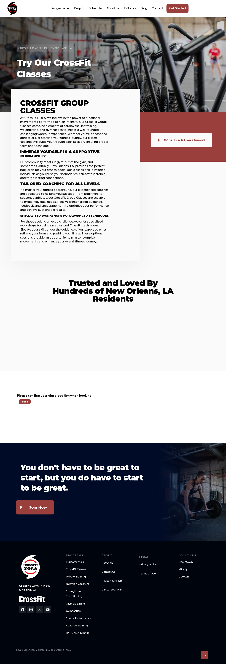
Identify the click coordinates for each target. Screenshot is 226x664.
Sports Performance (78, 618)
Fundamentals (75, 562)
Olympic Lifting (75, 603)
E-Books (130, 8)
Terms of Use (147, 573)
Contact (157, 8)
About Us (107, 562)
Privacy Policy (148, 564)
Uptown (184, 576)
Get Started (177, 8)
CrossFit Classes (76, 569)
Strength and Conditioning (74, 594)
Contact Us (108, 571)
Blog (144, 8)
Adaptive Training (77, 625)
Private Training (76, 576)
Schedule (95, 8)
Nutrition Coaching (78, 583)
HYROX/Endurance (77, 632)
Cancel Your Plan (112, 589)
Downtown (186, 562)
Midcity (183, 569)
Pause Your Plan (112, 580)
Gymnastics (73, 611)
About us (112, 8)
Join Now (38, 507)
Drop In (79, 8)
